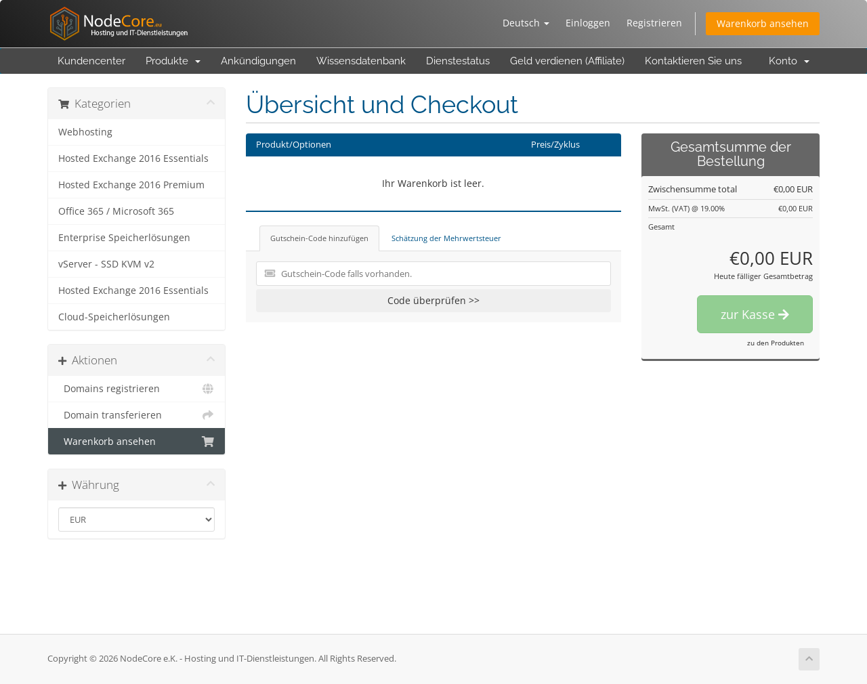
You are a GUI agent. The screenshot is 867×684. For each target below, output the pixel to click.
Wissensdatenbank (361, 61)
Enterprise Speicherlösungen (124, 238)
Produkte (173, 61)
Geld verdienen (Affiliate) (567, 61)
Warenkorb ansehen (763, 23)
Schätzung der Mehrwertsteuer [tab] (446, 238)
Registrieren (654, 22)
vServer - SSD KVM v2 (106, 264)
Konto (789, 61)
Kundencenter (91, 61)
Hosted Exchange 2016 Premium (131, 185)
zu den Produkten (775, 342)
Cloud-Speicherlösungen (114, 317)
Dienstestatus (458, 61)
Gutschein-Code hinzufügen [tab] (319, 238)
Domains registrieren (136, 389)
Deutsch (526, 22)
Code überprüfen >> (433, 300)
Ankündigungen (258, 61)
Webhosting (85, 132)
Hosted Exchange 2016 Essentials (133, 158)
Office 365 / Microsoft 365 (116, 211)
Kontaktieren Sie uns (693, 61)
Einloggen (588, 22)
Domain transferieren (136, 415)
